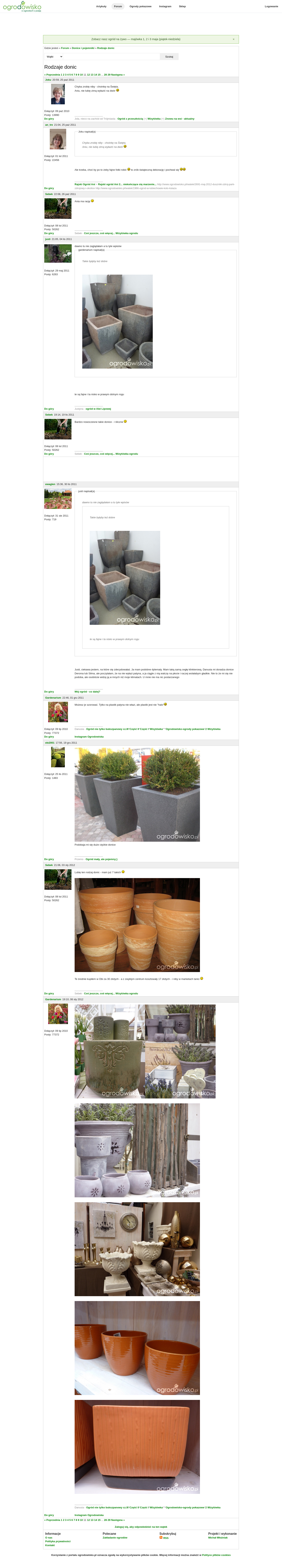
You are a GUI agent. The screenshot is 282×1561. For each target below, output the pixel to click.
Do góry (49, 118)
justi (48, 239)
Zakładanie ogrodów (115, 1537)
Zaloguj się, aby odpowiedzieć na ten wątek (141, 1526)
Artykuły (101, 6)
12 (88, 74)
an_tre (49, 124)
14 (95, 74)
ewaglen (50, 484)
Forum (118, 6)
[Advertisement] (141, 24)
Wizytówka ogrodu (127, 233)
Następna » (118, 74)
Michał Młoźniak (218, 1537)
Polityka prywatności (57, 1541)
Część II (134, 729)
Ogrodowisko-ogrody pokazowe (185, 729)
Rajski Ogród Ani (85, 184)
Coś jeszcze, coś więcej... (99, 233)
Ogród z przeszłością (130, 118)
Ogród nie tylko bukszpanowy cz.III (107, 729)
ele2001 (49, 742)
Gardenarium (53, 697)
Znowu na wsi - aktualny (179, 118)
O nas (48, 1537)
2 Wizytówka (212, 729)
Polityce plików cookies (216, 1555)
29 (109, 74)
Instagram (165, 6)
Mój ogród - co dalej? (87, 691)
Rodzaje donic (105, 48)
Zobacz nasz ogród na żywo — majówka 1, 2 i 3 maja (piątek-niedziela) (135, 39)
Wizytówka (153, 118)
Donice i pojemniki (83, 48)
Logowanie (271, 6)
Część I (144, 729)
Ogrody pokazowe (141, 6)
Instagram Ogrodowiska (89, 736)
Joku (48, 79)
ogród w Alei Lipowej (98, 408)
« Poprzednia (52, 74)
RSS (163, 1538)
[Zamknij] (234, 39)
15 (99, 74)
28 (105, 74)
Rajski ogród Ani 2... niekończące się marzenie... (126, 184)
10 (81, 74)
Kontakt (50, 1545)
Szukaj (169, 56)
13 (92, 74)
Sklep (182, 6)
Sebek (49, 194)
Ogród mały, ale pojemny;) (101, 859)
